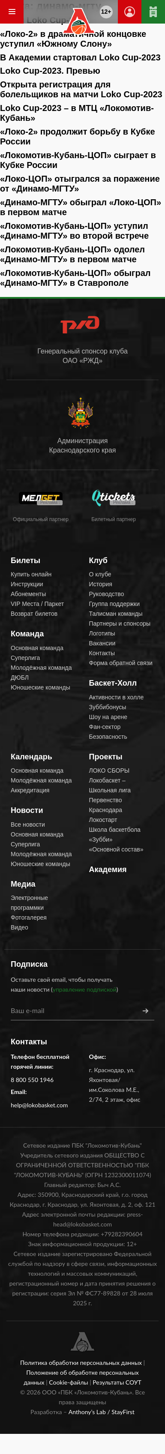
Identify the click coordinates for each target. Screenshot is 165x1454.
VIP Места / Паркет (37, 603)
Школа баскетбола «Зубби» (115, 834)
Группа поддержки (114, 603)
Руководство (106, 594)
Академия (108, 869)
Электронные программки (29, 902)
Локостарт (103, 819)
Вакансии (102, 643)
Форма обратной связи (121, 663)
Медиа (23, 884)
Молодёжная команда (41, 667)
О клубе (100, 574)
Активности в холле (116, 697)
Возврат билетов (34, 613)
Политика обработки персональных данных (82, 1362)
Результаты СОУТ (117, 1382)
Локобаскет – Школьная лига (110, 785)
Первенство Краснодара (105, 805)
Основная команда (37, 648)
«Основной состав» (116, 849)
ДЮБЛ (20, 677)
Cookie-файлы (69, 1382)
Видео (19, 927)
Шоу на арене (108, 717)
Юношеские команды (40, 687)
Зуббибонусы (107, 707)
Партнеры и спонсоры (120, 623)
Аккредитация (30, 790)
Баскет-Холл (113, 683)
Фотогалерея (29, 917)
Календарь (31, 756)
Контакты (102, 653)
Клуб (98, 560)
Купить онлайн (31, 574)
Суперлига (25, 657)
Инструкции (27, 584)
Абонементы (28, 594)
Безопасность (108, 736)
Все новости (28, 824)
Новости (27, 810)
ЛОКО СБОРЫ (109, 770)
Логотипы (102, 633)
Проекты (106, 756)
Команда (27, 634)
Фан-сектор (105, 726)
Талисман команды (116, 613)
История (100, 584)
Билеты (25, 560)
